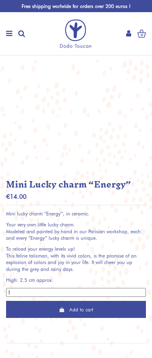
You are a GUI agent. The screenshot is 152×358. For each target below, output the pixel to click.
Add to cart (76, 309)
